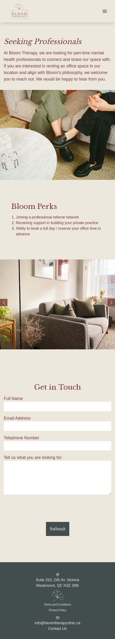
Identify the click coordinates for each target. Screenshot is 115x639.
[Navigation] (105, 11)
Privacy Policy (57, 610)
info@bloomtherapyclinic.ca (57, 623)
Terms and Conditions (57, 604)
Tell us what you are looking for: (33, 457)
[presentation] (39, 509)
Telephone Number (21, 438)
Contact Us (57, 629)
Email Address (17, 418)
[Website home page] (51, 11)
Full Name (13, 398)
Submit (58, 529)
